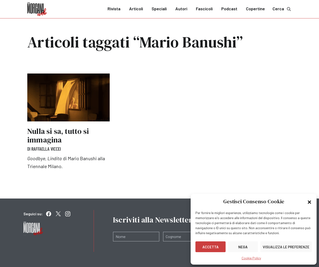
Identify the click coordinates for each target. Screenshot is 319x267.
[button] (309, 201)
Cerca (282, 8)
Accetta (210, 247)
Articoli (136, 8)
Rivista (114, 8)
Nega (243, 247)
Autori (181, 8)
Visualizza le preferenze (286, 247)
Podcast (229, 8)
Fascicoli (204, 8)
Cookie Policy (251, 258)
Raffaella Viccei (46, 149)
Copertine (255, 8)
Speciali (159, 8)
